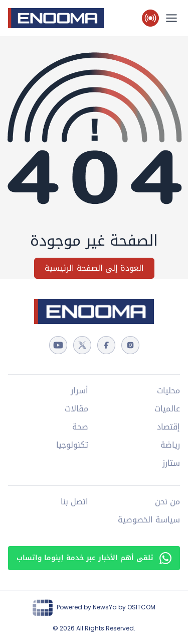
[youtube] (58, 345)
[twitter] (82, 345)
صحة (80, 427)
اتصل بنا (74, 502)
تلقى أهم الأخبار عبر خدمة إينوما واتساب (94, 558)
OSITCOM (141, 607)
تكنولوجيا (72, 445)
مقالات (76, 409)
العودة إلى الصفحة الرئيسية (94, 268)
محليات (168, 391)
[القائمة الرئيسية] (171, 18)
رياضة (170, 445)
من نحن (167, 502)
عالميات (167, 409)
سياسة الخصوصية (149, 520)
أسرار (79, 391)
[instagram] (130, 345)
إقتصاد (168, 427)
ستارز (171, 463)
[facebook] (106, 345)
